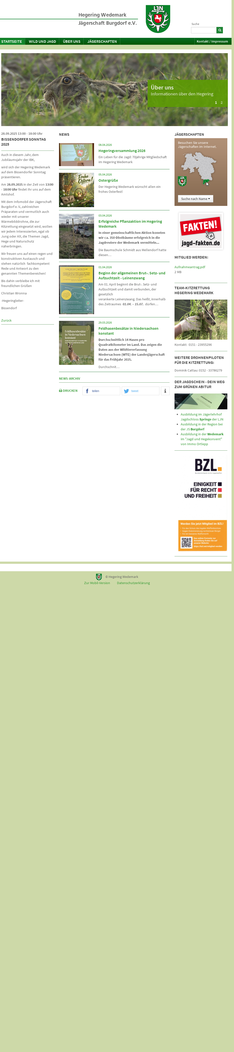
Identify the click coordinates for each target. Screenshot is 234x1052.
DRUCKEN (68, 390)
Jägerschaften (102, 41)
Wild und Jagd (42, 41)
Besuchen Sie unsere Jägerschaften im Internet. (197, 144)
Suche (195, 24)
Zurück (6, 320)
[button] (101, 391)
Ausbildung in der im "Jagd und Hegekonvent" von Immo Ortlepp (202, 439)
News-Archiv (69, 378)
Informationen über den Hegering (182, 94)
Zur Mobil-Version (97, 583)
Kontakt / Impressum (212, 41)
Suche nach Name (195, 199)
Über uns (71, 41)
